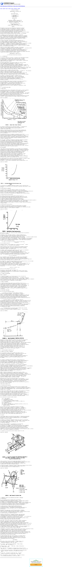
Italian (12, 8)
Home (1, 8)
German (9, 8)
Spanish (19, 8)
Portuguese (15, 8)
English (4, 8)
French (7, 8)
